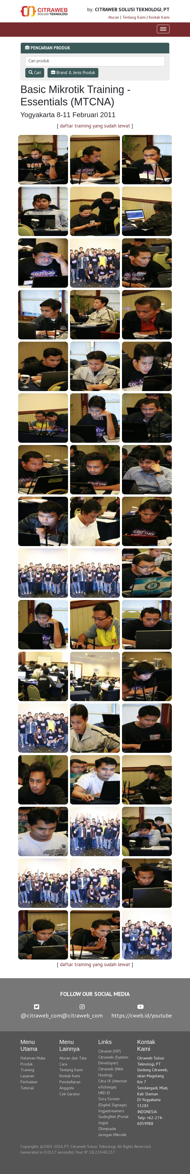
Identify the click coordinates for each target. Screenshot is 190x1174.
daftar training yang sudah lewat (95, 125)
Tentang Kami (134, 17)
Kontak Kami (159, 17)
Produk (26, 1064)
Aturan (113, 17)
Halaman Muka (32, 1058)
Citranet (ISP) (109, 1051)
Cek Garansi (69, 1093)
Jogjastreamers (111, 1110)
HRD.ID (104, 1092)
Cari (35, 72)
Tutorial (27, 1087)
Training (27, 1069)
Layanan (27, 1075)
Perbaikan (28, 1081)
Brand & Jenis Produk (73, 72)
